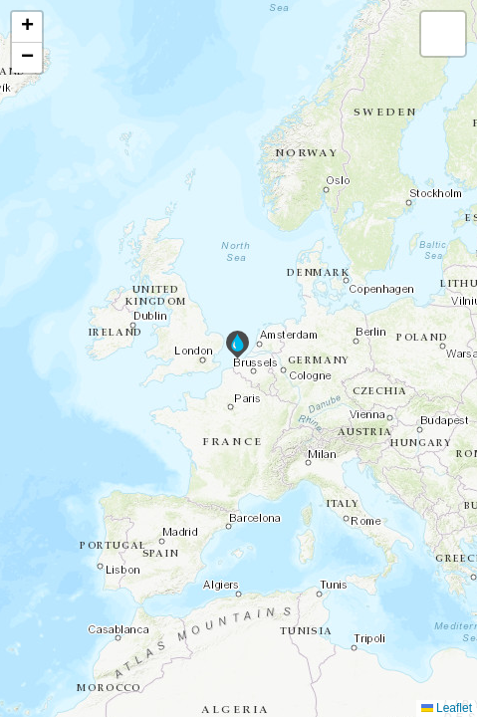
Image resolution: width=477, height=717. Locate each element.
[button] (237, 344)
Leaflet (446, 708)
